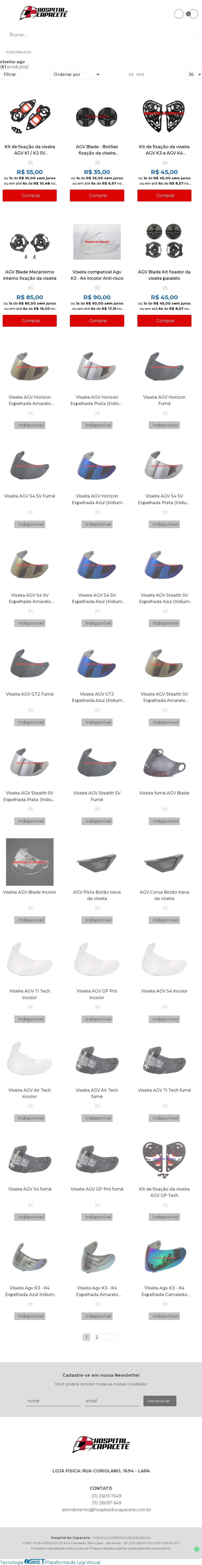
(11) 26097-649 (106, 1502)
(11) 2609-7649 (106, 1496)
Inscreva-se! (158, 1401)
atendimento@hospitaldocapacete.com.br (106, 1509)
